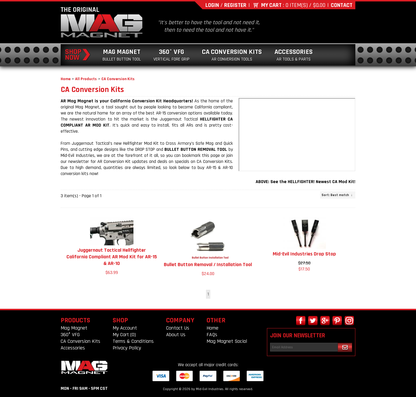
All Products (86, 79)
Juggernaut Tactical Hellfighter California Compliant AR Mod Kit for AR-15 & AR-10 (111, 257)
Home (65, 79)
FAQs (212, 334)
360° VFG (171, 55)
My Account (125, 328)
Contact (341, 5)
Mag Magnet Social (227, 341)
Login (212, 5)
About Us (175, 334)
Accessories (293, 55)
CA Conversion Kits (232, 55)
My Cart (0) (124, 334)
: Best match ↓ (337, 195)
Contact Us (177, 328)
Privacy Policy (127, 348)
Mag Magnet (122, 55)
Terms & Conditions (133, 341)
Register (235, 5)
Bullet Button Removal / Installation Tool (208, 264)
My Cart (271, 5)
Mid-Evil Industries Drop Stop (304, 254)
